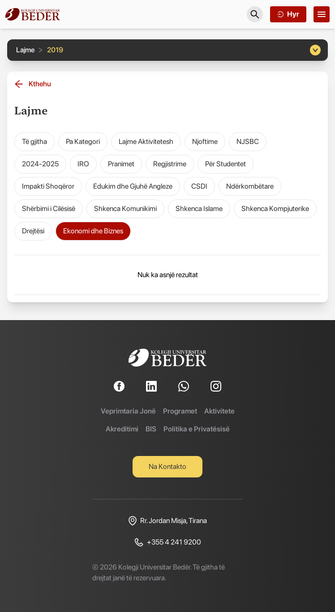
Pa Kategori (83, 141)
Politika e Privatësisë (196, 429)
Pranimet (121, 164)
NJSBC (247, 141)
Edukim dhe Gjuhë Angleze (132, 186)
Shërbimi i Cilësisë (48, 208)
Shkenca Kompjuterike (275, 208)
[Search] (255, 14)
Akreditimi (122, 429)
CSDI (199, 186)
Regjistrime (169, 164)
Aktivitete (219, 411)
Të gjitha (34, 141)
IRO (83, 164)
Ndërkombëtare (250, 186)
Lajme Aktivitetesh (146, 141)
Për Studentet (225, 164)
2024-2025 (40, 164)
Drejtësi (33, 231)
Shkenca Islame (199, 208)
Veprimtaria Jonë (128, 411)
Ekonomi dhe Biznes (93, 231)
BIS (151, 429)
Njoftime (205, 141)
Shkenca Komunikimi (125, 208)
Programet (180, 411)
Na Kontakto (167, 466)
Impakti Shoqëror (48, 186)
